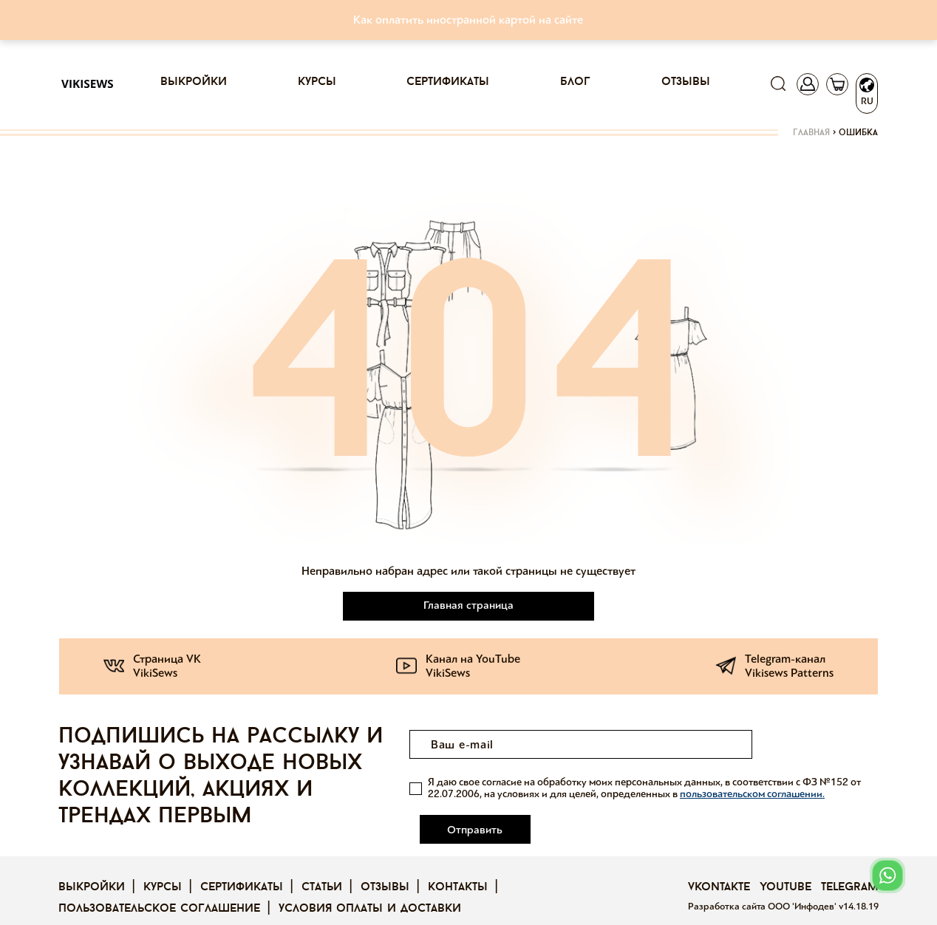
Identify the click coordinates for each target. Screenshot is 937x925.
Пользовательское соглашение (159, 889)
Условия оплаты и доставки (370, 889)
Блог (575, 82)
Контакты (458, 867)
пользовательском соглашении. (752, 794)
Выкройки (193, 82)
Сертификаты (447, 82)
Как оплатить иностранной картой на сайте (468, 20)
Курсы (317, 82)
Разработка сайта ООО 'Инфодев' (763, 886)
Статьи (321, 867)
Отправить (819, 744)
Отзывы (685, 82)
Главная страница (468, 605)
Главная (811, 133)
